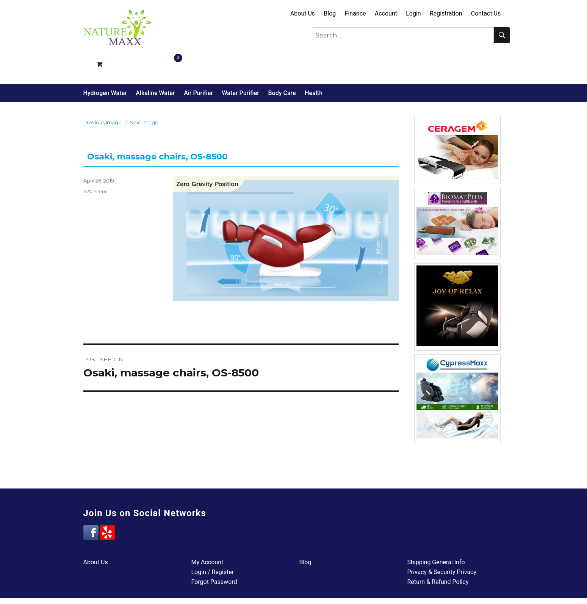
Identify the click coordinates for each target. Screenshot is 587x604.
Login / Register (212, 545)
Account (386, 13)
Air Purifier (198, 66)
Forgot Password (214, 555)
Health (313, 66)
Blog (330, 13)
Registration (446, 13)
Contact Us (486, 13)
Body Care (282, 66)
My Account (207, 535)
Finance (355, 13)
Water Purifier (240, 66)
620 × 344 (94, 164)
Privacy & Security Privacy (442, 545)
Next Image (144, 95)
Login (413, 13)
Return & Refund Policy (438, 555)
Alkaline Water (155, 66)
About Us (302, 13)
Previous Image (102, 95)
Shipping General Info (436, 535)
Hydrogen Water (105, 66)
